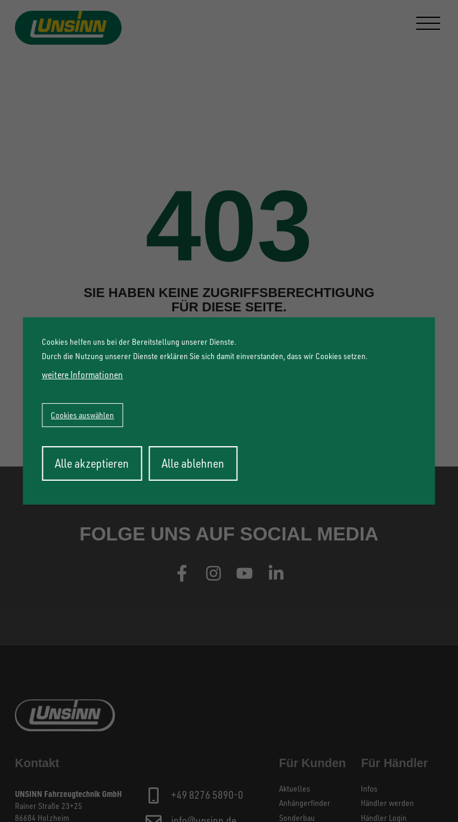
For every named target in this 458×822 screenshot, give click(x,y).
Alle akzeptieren (92, 463)
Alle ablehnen (193, 463)
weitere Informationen (82, 375)
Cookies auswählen (82, 415)
